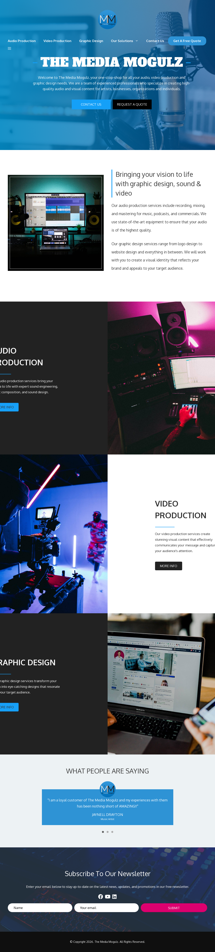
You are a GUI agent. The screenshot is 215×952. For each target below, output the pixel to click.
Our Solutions (126, 41)
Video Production (57, 41)
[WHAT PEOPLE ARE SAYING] (107, 808)
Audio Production (22, 41)
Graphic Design (91, 41)
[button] (9, 48)
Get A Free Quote (187, 41)
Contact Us (155, 41)
